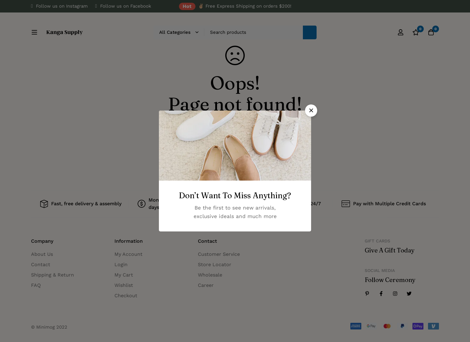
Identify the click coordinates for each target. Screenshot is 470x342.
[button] (311, 110)
